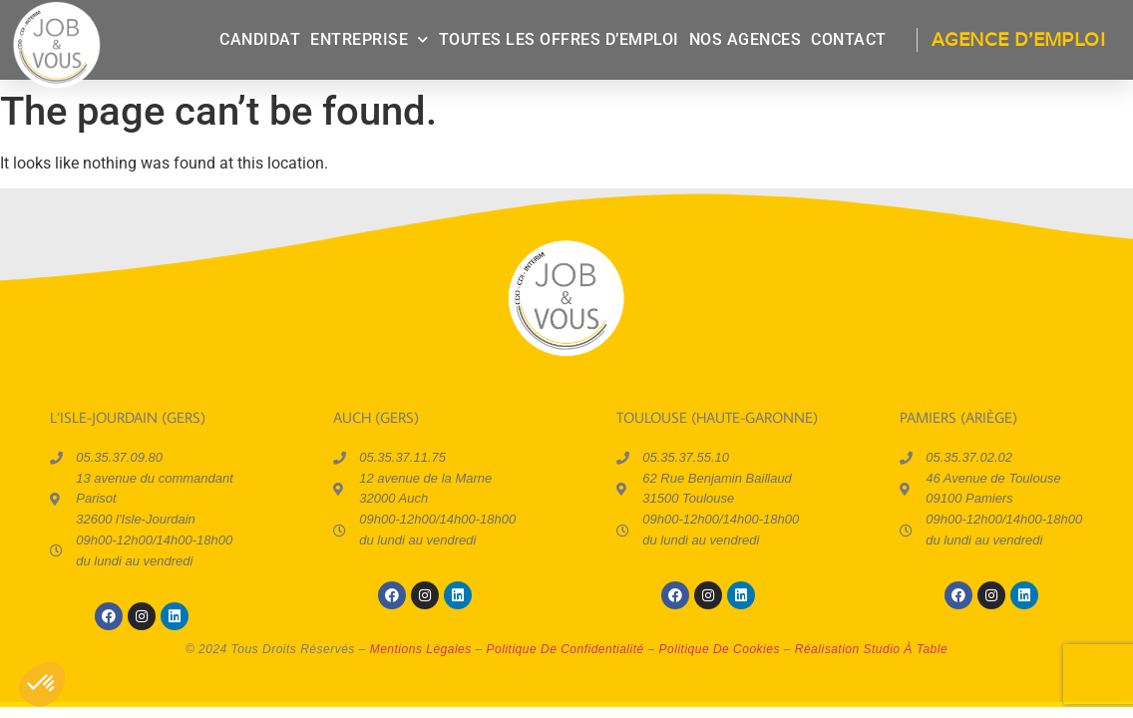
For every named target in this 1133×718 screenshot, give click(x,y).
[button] (42, 684)
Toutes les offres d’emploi (559, 39)
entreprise (369, 39)
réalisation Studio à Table (871, 649)
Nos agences (745, 39)
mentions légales (421, 649)
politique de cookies (719, 649)
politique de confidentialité (565, 649)
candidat (259, 39)
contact (849, 39)
